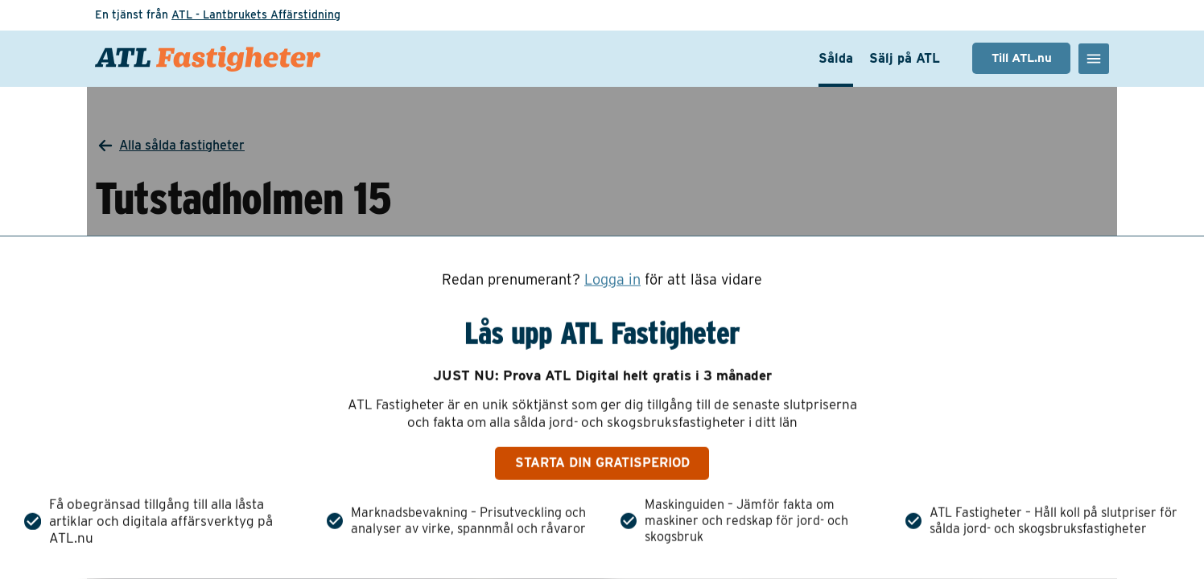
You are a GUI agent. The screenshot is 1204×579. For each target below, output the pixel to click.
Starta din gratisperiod (602, 462)
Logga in (612, 280)
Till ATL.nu (1022, 58)
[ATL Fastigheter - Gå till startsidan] (207, 59)
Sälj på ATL (904, 58)
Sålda (835, 58)
